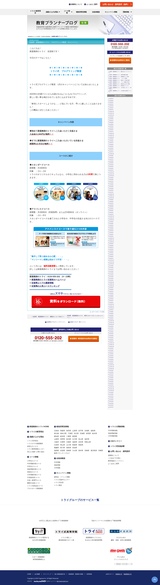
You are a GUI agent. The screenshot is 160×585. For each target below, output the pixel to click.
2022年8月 (111, 157)
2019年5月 (111, 229)
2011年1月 (111, 407)
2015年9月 (111, 309)
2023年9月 (111, 139)
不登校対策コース (33, 477)
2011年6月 (111, 397)
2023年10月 (111, 137)
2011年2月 (111, 405)
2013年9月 (111, 348)
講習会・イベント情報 (62, 477)
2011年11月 (111, 388)
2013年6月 (111, 353)
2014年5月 (111, 333)
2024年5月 (111, 124)
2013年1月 (111, 363)
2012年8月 (111, 372)
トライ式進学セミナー (62, 480)
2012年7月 (111, 374)
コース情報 (68, 12)
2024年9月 (111, 117)
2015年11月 (111, 306)
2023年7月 (111, 142)
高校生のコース (32, 472)
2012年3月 (111, 381)
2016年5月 (111, 295)
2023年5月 (111, 146)
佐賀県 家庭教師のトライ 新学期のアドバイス (119, 85)
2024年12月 (111, 111)
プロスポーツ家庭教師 (35, 488)
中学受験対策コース (34, 463)
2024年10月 (111, 115)
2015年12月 (111, 304)
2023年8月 (111, 140)
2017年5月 (111, 273)
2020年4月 (111, 208)
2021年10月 (111, 175)
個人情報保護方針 (60, 574)
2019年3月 (111, 232)
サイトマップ (47, 574)
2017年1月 (111, 280)
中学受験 (57, 462)
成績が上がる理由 (53, 12)
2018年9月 (111, 243)
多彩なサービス (32, 446)
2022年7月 (111, 159)
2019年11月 (111, 218)
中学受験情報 (112, 430)
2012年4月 (111, 379)
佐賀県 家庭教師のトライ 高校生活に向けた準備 (119, 83)
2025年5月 (111, 102)
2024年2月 (111, 129)
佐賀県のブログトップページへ (56, 322)
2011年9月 (111, 392)
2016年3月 (111, 298)
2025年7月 (111, 98)
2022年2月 (111, 168)
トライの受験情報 (116, 427)
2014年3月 (111, 337)
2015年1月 (111, 319)
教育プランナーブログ (62, 453)
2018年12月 (111, 238)
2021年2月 (111, 190)
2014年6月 (111, 331)
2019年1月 (111, 236)
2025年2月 (111, 107)
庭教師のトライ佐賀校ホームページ (50, 280)
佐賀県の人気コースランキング (46, 286)
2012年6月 (111, 375)
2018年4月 (111, 252)
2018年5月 (111, 251)
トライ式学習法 (32, 441)
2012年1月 (111, 385)
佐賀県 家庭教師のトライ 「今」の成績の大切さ (119, 82)
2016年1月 (111, 302)
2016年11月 (111, 284)
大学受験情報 (112, 436)
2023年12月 (111, 133)
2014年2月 (111, 339)
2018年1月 (111, 258)
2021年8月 (111, 179)
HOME (29, 574)
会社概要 (37, 574)
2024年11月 (111, 113)
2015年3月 (111, 315)
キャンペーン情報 (111, 12)
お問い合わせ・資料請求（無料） (117, 4)
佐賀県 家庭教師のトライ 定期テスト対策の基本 (119, 80)
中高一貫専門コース (34, 480)
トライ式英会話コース (35, 486)
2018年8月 (111, 245)
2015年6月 (111, 313)
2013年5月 (111, 355)
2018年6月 (111, 249)
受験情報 (127, 12)
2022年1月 (111, 170)
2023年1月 (111, 151)
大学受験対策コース (34, 475)
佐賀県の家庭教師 (45, 36)
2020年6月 (111, 205)
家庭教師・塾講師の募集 (76, 574)
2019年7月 (111, 225)
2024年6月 (111, 122)
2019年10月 (111, 219)
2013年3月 (111, 359)
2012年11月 (111, 366)
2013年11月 (111, 344)
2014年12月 (111, 320)
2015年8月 (111, 311)
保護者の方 (119, 574)
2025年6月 (111, 100)
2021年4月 (111, 186)
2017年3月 (111, 276)
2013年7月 (111, 352)
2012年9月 (111, 370)
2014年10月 (111, 324)
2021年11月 (111, 173)
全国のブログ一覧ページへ (78, 322)
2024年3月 (111, 128)
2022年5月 (111, 162)
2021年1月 (111, 192)
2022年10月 (111, 153)
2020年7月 (111, 203)
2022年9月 (111, 155)
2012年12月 (111, 364)
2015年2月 (111, 317)
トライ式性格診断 (116, 446)
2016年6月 (111, 293)
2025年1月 (111, 109)
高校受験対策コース (34, 469)
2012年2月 (111, 383)
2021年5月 (111, 184)
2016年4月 (111, 296)
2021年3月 (111, 188)
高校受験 (57, 465)
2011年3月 (111, 403)
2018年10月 (111, 241)
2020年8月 (111, 201)
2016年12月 (111, 282)
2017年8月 (111, 267)
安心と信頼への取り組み (35, 452)
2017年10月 (111, 263)
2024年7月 (111, 120)
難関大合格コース (33, 483)
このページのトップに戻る (97, 311)
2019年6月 (111, 227)
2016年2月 (111, 300)
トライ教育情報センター (35, 449)
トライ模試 (58, 485)
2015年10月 (111, 307)
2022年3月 (111, 166)
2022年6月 (111, 161)
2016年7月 (111, 291)
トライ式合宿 (58, 482)
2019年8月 (111, 223)
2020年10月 (111, 197)
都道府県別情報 (81, 12)
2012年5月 (111, 377)
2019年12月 (111, 216)
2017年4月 (111, 274)
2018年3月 (111, 254)
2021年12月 (111, 172)
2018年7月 (111, 247)
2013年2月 (111, 361)
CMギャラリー (115, 441)
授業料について (113, 455)
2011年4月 (111, 401)
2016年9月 (111, 287)
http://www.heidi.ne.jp (62, 581)
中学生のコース (32, 466)
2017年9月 (111, 265)
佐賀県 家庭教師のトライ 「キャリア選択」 (118, 78)
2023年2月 (111, 149)
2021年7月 (111, 181)
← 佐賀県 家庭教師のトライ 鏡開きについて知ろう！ (48, 316)
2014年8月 (111, 328)
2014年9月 (111, 326)
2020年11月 (111, 195)
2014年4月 (111, 335)
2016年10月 (111, 285)
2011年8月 (111, 394)
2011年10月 (111, 390)
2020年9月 (111, 199)
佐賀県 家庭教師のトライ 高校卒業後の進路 (118, 74)
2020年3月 (111, 210)
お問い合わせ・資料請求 (119, 451)
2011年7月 (111, 396)
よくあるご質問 (113, 463)
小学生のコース (32, 461)
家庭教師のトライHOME (34, 36)
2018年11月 (111, 240)
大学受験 (57, 468)
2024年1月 (111, 131)
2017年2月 (111, 278)
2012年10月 (111, 368)
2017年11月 (111, 262)
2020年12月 (111, 194)
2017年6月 (111, 271)
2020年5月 (111, 206)
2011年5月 (111, 399)
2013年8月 (111, 350)
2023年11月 (111, 135)
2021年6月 (111, 183)
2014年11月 (111, 322)
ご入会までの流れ (114, 458)
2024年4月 (111, 126)
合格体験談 (96, 12)
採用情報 (89, 574)
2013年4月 (111, 357)
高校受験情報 (112, 433)
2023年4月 (111, 148)
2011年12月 (111, 386)
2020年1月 (111, 214)
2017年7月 (111, 269)
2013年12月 (111, 342)
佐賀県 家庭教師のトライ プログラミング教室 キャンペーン (53, 42)
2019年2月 (111, 234)
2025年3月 (111, 105)
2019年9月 (111, 221)
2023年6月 (111, 144)
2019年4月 (111, 230)
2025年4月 (111, 104)
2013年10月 (111, 346)
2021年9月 (111, 177)
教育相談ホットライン (116, 461)
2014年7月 (111, 330)
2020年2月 (111, 212)
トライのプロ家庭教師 (35, 443)
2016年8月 (111, 289)
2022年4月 (111, 164)
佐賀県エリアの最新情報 (43, 283)
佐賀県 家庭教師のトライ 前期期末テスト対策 (119, 76)
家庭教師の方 (128, 574)
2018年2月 (111, 256)
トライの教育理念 (35, 12)
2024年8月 (111, 118)
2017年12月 (111, 260)
